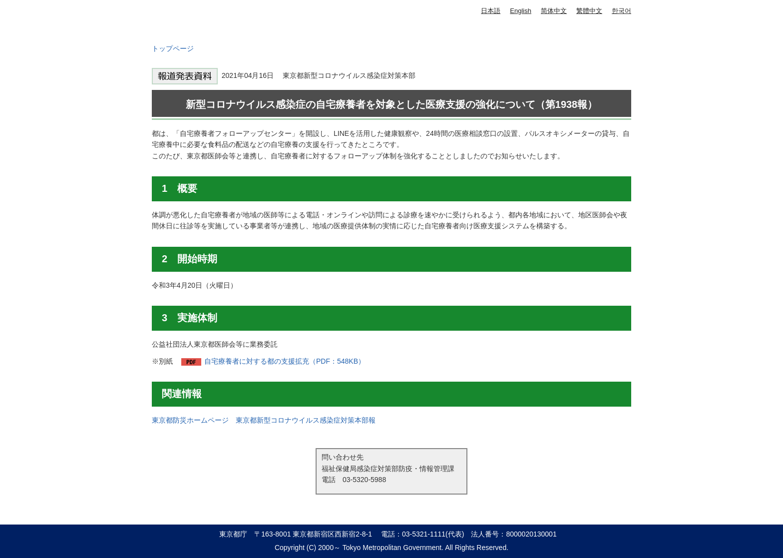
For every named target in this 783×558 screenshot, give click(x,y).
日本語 (490, 10)
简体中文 (554, 10)
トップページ (173, 48)
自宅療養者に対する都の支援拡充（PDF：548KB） (284, 361)
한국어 (621, 10)
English (520, 10)
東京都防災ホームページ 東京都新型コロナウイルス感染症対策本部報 (264, 420)
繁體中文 (589, 10)
